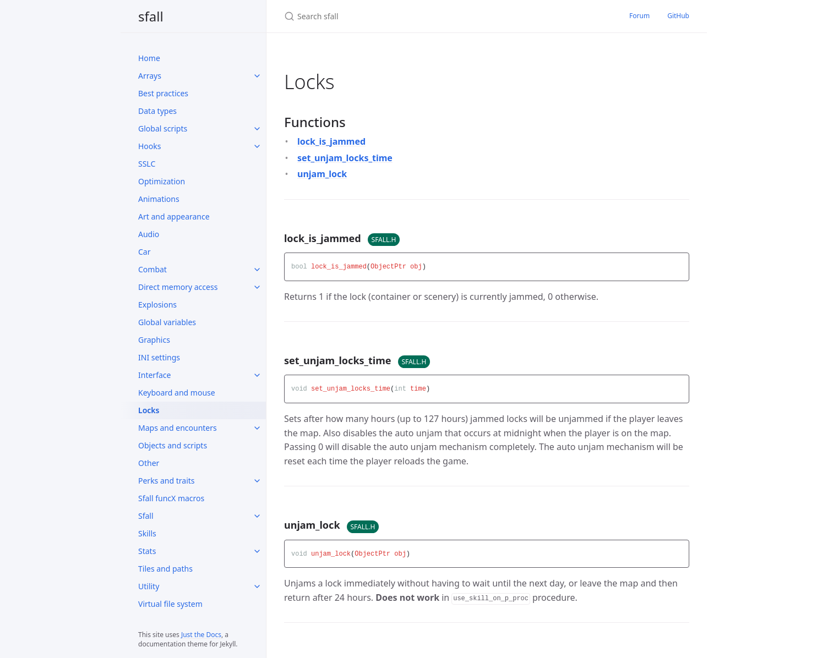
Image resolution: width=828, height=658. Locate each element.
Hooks (149, 146)
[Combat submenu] (257, 269)
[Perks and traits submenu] (257, 481)
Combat (152, 269)
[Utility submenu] (257, 586)
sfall (151, 16)
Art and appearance (174, 216)
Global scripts (162, 128)
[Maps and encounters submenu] (257, 428)
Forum (639, 15)
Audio (148, 234)
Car (144, 251)
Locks (148, 410)
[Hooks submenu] (257, 146)
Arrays (149, 75)
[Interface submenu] (257, 375)
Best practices (163, 93)
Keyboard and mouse (176, 392)
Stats (147, 551)
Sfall (146, 516)
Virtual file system (170, 604)
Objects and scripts (172, 445)
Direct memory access (177, 287)
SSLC (146, 163)
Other (148, 463)
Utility (148, 586)
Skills (147, 533)
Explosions (157, 304)
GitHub (678, 15)
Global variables (167, 322)
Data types (157, 111)
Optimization (161, 181)
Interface (154, 375)
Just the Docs (201, 634)
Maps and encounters (177, 428)
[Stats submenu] (257, 551)
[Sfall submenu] (257, 516)
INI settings (159, 357)
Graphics (154, 340)
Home (149, 58)
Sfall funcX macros (171, 498)
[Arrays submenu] (257, 76)
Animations (158, 199)
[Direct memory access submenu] (257, 287)
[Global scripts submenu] (257, 129)
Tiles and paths (165, 568)
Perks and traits (166, 480)
